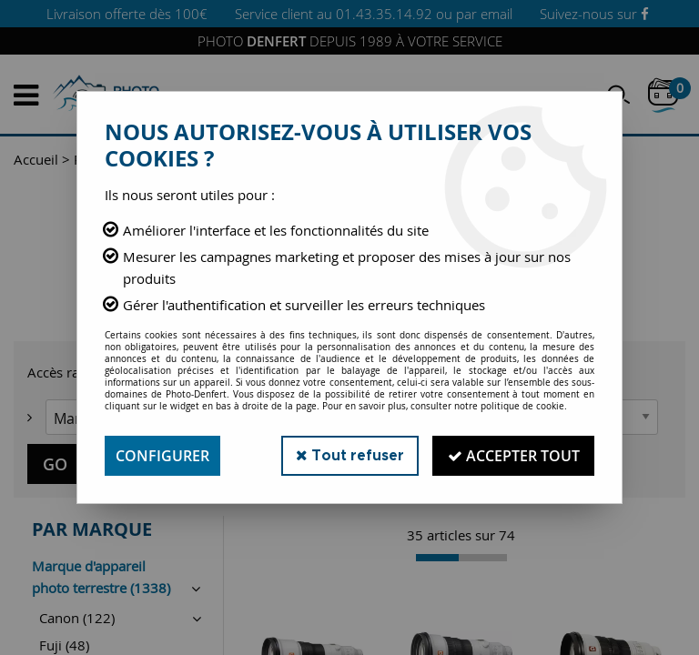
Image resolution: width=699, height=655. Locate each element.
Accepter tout (513, 456)
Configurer (162, 456)
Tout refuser (348, 455)
